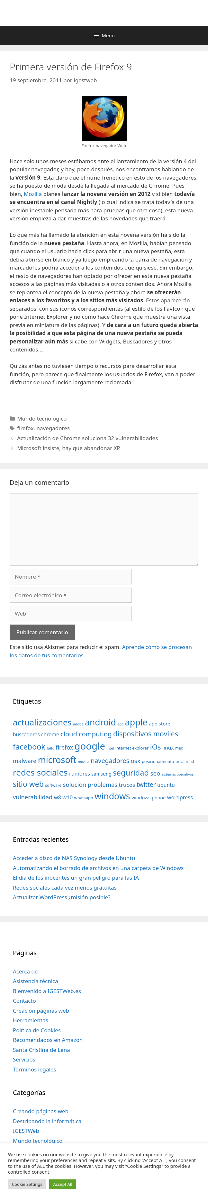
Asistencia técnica (35, 981)
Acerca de (25, 971)
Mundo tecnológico (42, 418)
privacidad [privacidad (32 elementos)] (185, 761)
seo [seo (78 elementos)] (155, 773)
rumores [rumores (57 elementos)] (79, 773)
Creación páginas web (41, 1010)
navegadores (52, 428)
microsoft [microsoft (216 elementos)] (57, 760)
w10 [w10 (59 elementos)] (67, 797)
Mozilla (33, 194)
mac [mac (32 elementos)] (179, 747)
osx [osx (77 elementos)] (135, 761)
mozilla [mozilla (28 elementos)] (83, 761)
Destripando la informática (47, 1121)
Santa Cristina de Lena (41, 1049)
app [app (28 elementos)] (120, 724)
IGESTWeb (26, 1130)
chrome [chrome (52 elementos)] (50, 734)
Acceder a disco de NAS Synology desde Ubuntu (74, 858)
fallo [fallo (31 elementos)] (50, 748)
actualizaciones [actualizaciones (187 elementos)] (42, 722)
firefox (25, 428)
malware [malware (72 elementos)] (24, 761)
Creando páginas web (40, 1111)
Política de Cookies (37, 1030)
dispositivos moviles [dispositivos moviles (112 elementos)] (145, 733)
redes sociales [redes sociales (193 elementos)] (40, 772)
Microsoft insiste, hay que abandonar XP (68, 448)
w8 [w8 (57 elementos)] (57, 797)
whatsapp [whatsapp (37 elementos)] (83, 798)
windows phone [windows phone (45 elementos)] (148, 798)
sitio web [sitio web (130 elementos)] (28, 784)
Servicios (24, 1059)
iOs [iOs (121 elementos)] (155, 747)
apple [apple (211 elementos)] (136, 722)
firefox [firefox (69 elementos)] (64, 747)
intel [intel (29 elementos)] (110, 748)
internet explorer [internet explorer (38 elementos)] (132, 748)
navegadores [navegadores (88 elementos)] (110, 760)
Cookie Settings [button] (27, 1184)
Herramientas (30, 1020)
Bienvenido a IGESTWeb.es (47, 991)
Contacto (24, 1000)
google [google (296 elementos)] (89, 746)
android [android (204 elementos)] (100, 722)
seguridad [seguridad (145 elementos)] (131, 773)
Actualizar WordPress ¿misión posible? (62, 897)
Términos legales (34, 1069)
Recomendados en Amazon (48, 1040)
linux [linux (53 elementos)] (168, 747)
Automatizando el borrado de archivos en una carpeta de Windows (98, 868)
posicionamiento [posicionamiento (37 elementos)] (158, 761)
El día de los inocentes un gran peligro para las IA (76, 877)
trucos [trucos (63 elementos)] (127, 784)
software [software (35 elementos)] (53, 785)
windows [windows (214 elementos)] (112, 796)
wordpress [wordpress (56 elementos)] (180, 797)
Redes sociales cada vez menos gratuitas (65, 887)
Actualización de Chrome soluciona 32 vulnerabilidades (87, 438)
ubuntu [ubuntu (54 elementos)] (166, 784)
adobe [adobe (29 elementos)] (78, 724)
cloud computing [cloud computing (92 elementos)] (86, 734)
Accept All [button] (62, 1184)
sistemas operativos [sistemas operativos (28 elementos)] (178, 774)
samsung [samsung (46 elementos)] (101, 773)
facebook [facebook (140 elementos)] (29, 747)
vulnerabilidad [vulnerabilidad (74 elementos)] (32, 797)
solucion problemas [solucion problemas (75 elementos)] (90, 784)
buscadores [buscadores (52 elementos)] (26, 734)
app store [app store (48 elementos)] (159, 723)
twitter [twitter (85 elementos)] (146, 784)
